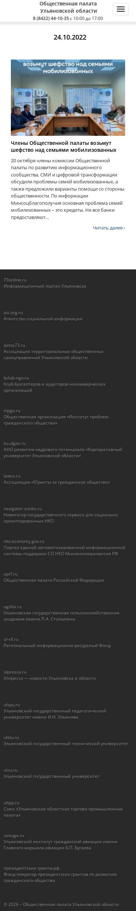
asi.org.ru (13, 312)
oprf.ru (10, 574)
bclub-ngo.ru (16, 378)
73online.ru (15, 280)
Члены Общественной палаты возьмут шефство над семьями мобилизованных (63, 146)
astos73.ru (14, 345)
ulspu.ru (12, 704)
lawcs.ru (12, 476)
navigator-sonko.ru (23, 508)
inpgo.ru (12, 410)
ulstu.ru (11, 737)
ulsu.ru (10, 770)
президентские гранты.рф (31, 868)
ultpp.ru (11, 803)
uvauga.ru (14, 835)
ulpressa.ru (15, 672)
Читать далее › (109, 227)
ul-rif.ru (11, 639)
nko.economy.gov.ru (24, 541)
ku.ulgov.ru (15, 443)
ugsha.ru (12, 606)
